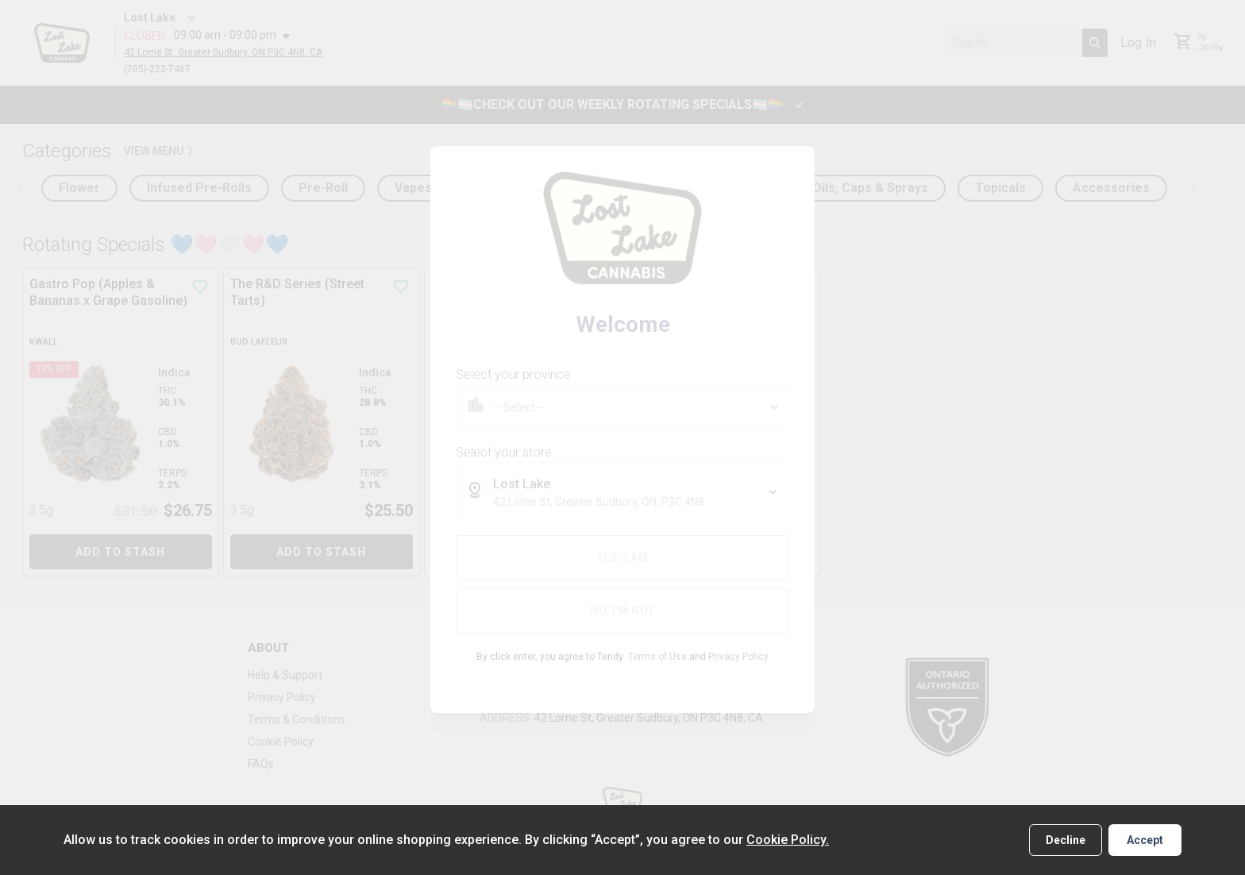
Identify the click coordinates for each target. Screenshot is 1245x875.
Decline (1065, 840)
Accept (1145, 840)
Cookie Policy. (787, 839)
